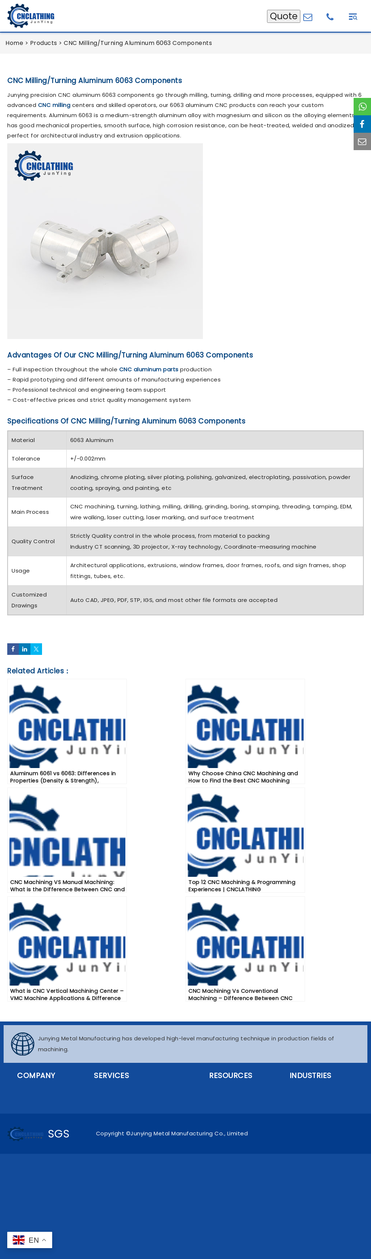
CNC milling (54, 105)
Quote (283, 16)
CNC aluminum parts (149, 369)
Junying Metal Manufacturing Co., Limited (189, 1133)
